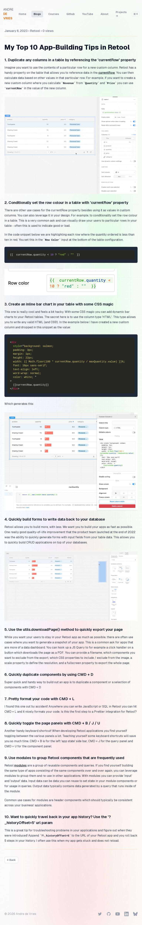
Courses (54, 14)
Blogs (38, 14)
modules (20, 765)
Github (71, 14)
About (105, 14)
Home (23, 14)
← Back (11, 859)
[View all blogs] (11, 860)
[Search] (137, 14)
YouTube (88, 14)
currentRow (106, 72)
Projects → (122, 14)
